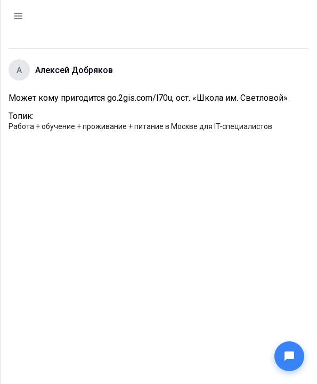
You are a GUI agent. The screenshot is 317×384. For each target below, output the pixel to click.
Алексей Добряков (74, 70)
